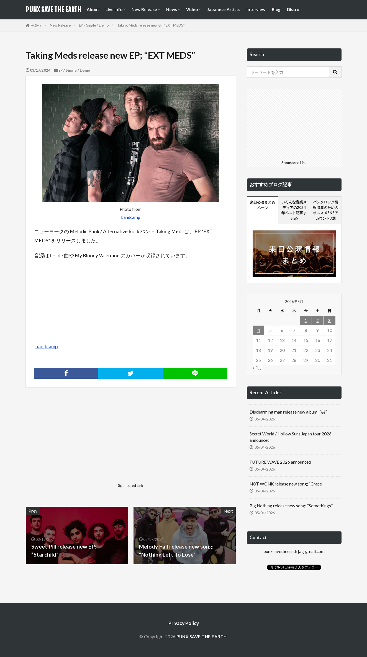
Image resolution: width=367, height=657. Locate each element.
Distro (293, 9)
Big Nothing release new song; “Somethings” (291, 505)
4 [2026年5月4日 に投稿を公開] (258, 330)
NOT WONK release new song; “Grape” (286, 483)
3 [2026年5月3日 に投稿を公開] (329, 320)
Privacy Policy (183, 623)
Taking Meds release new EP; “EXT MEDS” (151, 25)
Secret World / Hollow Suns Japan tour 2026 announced (291, 437)
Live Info (114, 9)
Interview (256, 9)
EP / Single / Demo (94, 25)
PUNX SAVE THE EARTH (53, 9)
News (171, 9)
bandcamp (130, 217)
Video (192, 9)
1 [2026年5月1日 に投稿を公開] (306, 320)
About (93, 9)
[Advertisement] (77, 442)
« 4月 (257, 367)
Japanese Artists (223, 9)
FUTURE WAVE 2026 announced (280, 461)
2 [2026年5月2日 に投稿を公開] (317, 320)
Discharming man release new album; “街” (288, 411)
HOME (36, 25)
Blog (276, 9)
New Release (144, 9)
